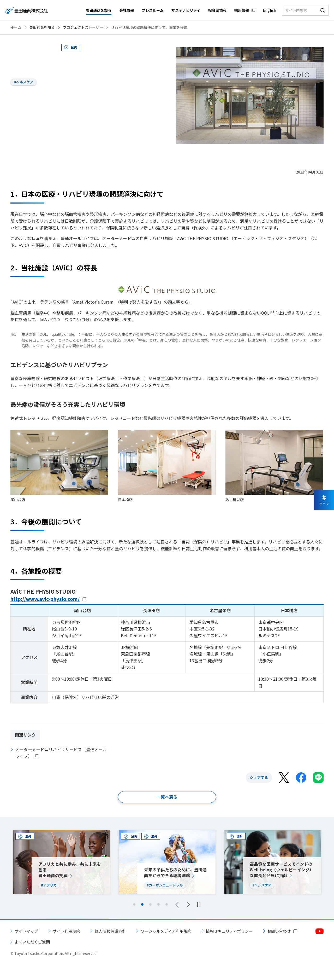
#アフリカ (49, 885)
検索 (323, 10)
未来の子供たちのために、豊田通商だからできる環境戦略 (175, 873)
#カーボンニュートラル (166, 885)
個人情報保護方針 (115, 931)
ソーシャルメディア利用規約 (173, 931)
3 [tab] (150, 905)
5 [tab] (166, 905)
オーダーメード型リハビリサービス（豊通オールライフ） (61, 752)
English (269, 10)
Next (187, 904)
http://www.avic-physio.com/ (48, 599)
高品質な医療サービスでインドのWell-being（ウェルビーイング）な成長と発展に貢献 (282, 870)
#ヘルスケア (24, 82)
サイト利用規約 (69, 931)
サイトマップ (27, 931)
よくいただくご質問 (79, 942)
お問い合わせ (27, 942)
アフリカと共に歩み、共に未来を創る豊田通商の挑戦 (69, 870)
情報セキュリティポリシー (240, 931)
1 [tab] (134, 905)
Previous (178, 904)
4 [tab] (158, 905)
